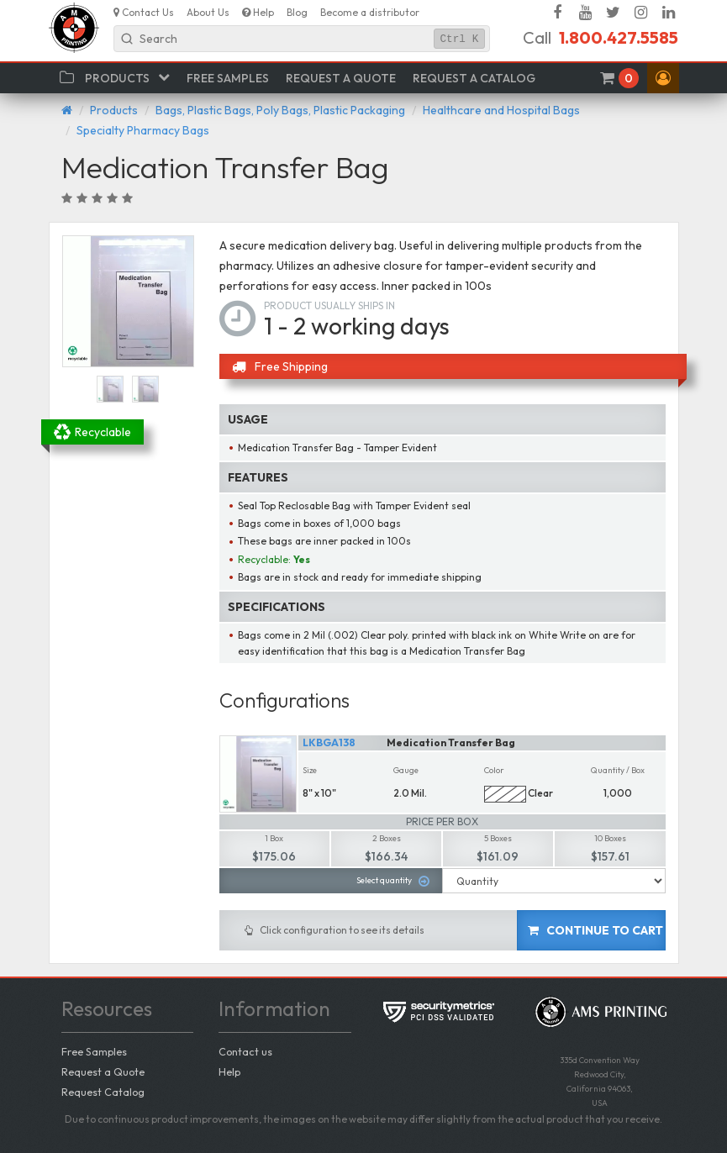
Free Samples (94, 1051)
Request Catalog (103, 1091)
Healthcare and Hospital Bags (501, 110)
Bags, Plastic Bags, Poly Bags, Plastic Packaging (280, 110)
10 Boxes (610, 838)
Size (310, 770)
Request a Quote (103, 1071)
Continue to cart (595, 930)
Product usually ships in (329, 305)
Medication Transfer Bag (451, 742)
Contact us (245, 1051)
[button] (663, 78)
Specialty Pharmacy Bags (142, 130)
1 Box (274, 838)
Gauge (406, 770)
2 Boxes (386, 838)
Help (229, 1071)
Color (494, 770)
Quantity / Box (618, 770)
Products (114, 110)
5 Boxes (498, 838)
